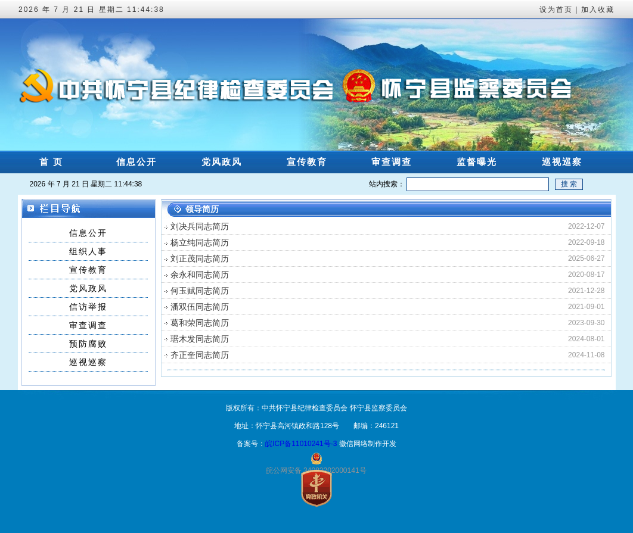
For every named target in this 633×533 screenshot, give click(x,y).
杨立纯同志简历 (199, 242)
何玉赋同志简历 (199, 290)
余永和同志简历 (199, 274)
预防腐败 (88, 343)
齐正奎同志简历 (199, 355)
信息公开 (136, 162)
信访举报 (88, 306)
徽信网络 (353, 444)
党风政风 (221, 162)
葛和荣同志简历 (199, 323)
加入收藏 (598, 9)
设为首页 (556, 9)
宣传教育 (307, 162)
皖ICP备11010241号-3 (301, 444)
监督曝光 (477, 162)
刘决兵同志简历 (199, 226)
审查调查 (391, 162)
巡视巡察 (562, 162)
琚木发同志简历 (199, 339)
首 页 (51, 162)
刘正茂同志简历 (199, 258)
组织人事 (88, 251)
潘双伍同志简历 (199, 306)
